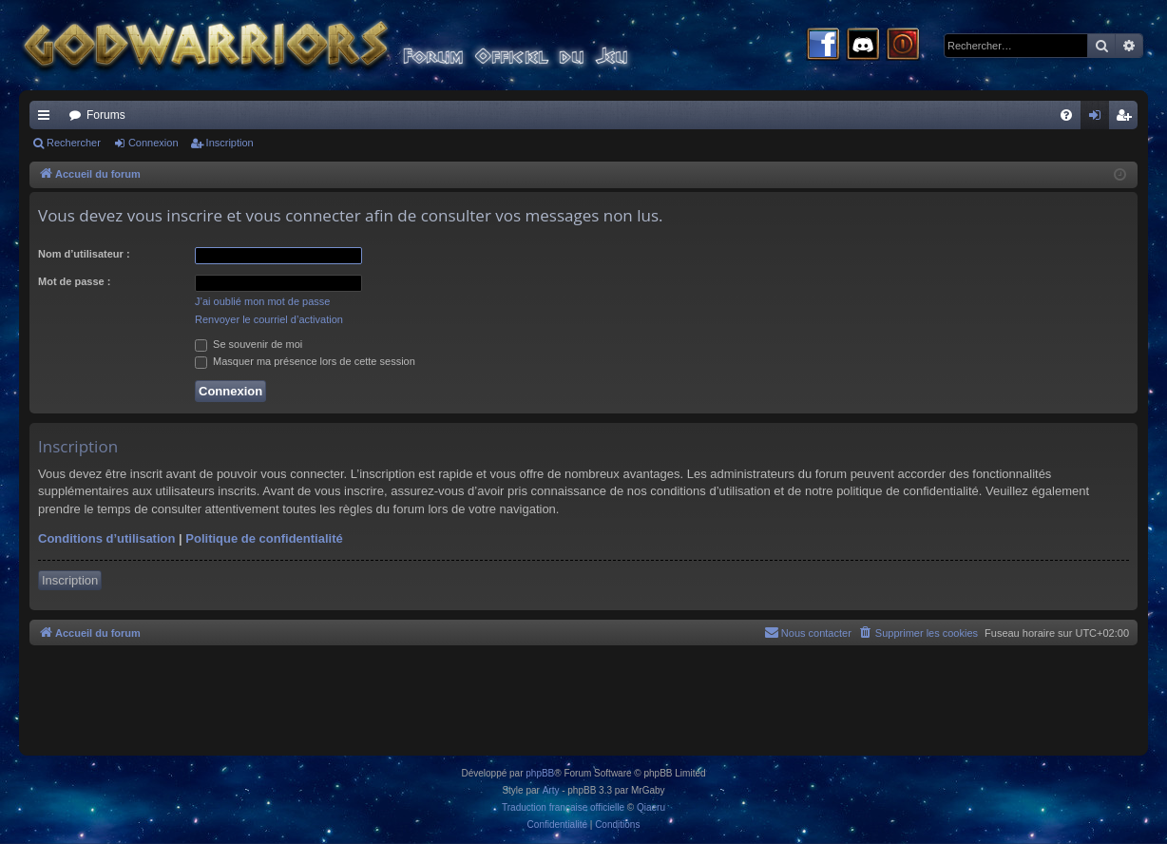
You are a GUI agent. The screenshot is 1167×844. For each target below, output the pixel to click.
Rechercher (74, 142)
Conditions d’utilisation (106, 538)
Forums (105, 115)
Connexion (153, 142)
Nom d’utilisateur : (84, 253)
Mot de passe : (74, 281)
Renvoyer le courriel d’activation (269, 319)
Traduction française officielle (563, 807)
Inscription (230, 142)
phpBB (540, 773)
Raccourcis (47, 118)
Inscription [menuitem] (1128, 118)
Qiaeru (651, 807)
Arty (551, 790)
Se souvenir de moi (248, 344)
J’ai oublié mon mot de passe (262, 301)
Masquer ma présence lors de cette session (305, 361)
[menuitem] (1066, 115)
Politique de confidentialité (263, 538)
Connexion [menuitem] (1099, 118)
